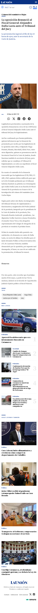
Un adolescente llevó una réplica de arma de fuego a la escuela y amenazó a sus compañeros (22, 402)
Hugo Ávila (28, 295)
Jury (22, 298)
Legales (26, 589)
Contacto (6, 594)
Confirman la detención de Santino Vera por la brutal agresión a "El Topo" (21, 369)
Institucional (14, 594)
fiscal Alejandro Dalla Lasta (12, 295)
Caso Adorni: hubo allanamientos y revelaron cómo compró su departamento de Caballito (17, 452)
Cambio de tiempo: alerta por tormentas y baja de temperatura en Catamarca (22, 354)
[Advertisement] (19, 63)
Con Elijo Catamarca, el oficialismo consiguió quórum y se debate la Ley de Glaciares (19, 572)
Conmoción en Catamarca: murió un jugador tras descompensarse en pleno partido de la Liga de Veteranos (22, 385)
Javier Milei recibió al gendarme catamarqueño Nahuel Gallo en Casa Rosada (17, 493)
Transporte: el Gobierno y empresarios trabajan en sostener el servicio (19, 532)
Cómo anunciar (23, 594)
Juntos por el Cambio (10, 298)
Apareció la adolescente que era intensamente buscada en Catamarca (16, 339)
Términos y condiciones (16, 589)
